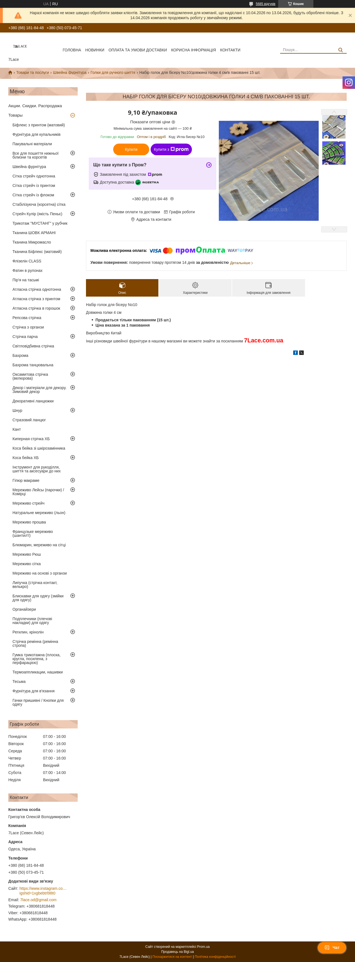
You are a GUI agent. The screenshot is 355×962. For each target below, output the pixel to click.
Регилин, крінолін (28, 632)
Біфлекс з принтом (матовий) (38, 125)
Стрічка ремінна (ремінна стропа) (35, 643)
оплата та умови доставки (137, 50)
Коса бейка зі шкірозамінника (38, 448)
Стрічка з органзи (28, 327)
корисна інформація (193, 50)
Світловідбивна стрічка (33, 346)
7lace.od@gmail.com (38, 900)
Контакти (230, 50)
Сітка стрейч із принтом (33, 185)
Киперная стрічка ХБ (31, 439)
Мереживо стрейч (28, 503)
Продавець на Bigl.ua (177, 952)
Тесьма (19, 681)
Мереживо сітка (26, 564)
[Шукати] (340, 50)
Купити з (171, 149)
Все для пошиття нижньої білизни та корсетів (35, 155)
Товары (15, 115)
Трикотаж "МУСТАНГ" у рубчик (39, 223)
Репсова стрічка (26, 317)
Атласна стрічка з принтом (36, 299)
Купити (131, 149)
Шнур (17, 410)
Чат (331, 947)
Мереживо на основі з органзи (39, 573)
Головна (72, 50)
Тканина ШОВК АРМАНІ (34, 233)
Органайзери (24, 609)
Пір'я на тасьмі (25, 280)
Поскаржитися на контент (172, 957)
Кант (16, 429)
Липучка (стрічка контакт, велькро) (34, 584)
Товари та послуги (32, 72)
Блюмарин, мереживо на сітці (39, 545)
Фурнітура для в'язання (33, 691)
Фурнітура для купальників (36, 134)
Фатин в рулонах (27, 270)
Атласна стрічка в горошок (36, 308)
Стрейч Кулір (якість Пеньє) (37, 214)
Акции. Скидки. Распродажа (35, 105)
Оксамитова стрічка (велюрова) (30, 376)
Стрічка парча (25, 336)
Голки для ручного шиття (112, 72)
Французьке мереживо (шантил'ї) (32, 533)
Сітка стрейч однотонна (33, 176)
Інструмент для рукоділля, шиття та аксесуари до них (36, 469)
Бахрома (20, 355)
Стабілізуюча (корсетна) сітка (38, 204)
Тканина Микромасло (31, 242)
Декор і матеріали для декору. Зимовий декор (39, 389)
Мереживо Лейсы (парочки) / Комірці (38, 492)
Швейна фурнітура (70, 72)
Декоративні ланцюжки (33, 401)
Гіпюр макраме (25, 480)
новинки (94, 50)
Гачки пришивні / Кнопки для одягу (38, 702)
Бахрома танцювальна (32, 365)
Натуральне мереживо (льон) (38, 512)
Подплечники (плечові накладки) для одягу (32, 621)
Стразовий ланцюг (29, 420)
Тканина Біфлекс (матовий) (37, 251)
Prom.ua (203, 947)
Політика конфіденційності (215, 957)
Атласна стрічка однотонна (36, 289)
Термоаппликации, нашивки (37, 672)
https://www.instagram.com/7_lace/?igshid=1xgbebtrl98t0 (43, 891)
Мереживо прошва (29, 522)
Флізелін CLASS (26, 261)
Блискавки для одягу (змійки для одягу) (38, 598)
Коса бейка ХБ (25, 457)
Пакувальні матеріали (32, 144)
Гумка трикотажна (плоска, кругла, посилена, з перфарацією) (36, 659)
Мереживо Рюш (26, 554)
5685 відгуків (265, 4)
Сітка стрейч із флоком (33, 195)
